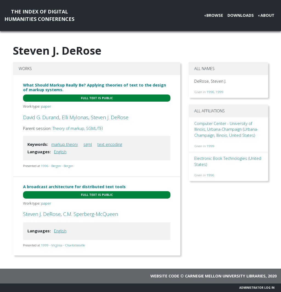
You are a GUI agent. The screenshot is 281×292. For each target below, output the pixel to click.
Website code (164, 276)
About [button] (267, 15)
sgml (87, 144)
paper (46, 106)
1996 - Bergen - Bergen (57, 166)
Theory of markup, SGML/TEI (77, 128)
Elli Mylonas (75, 117)
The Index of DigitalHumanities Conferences (39, 15)
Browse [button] (214, 15)
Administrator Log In (256, 288)
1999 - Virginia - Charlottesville (63, 245)
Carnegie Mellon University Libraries (225, 276)
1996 (210, 92)
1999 (219, 92)
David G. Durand (41, 117)
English (60, 151)
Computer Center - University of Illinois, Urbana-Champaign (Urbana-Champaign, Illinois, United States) (226, 129)
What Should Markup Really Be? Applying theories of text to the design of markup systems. (94, 87)
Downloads (240, 15)
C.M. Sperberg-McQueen (90, 214)
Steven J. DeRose (109, 117)
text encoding (109, 144)
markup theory (64, 144)
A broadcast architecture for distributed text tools (74, 186)
